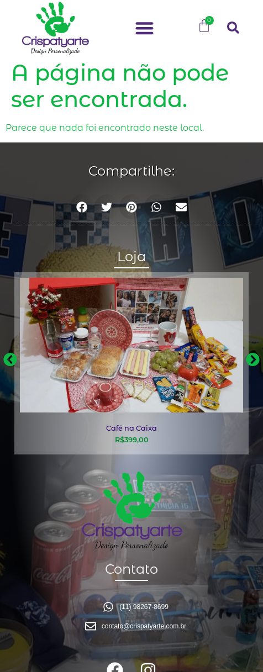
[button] (144, 28)
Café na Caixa (131, 428)
